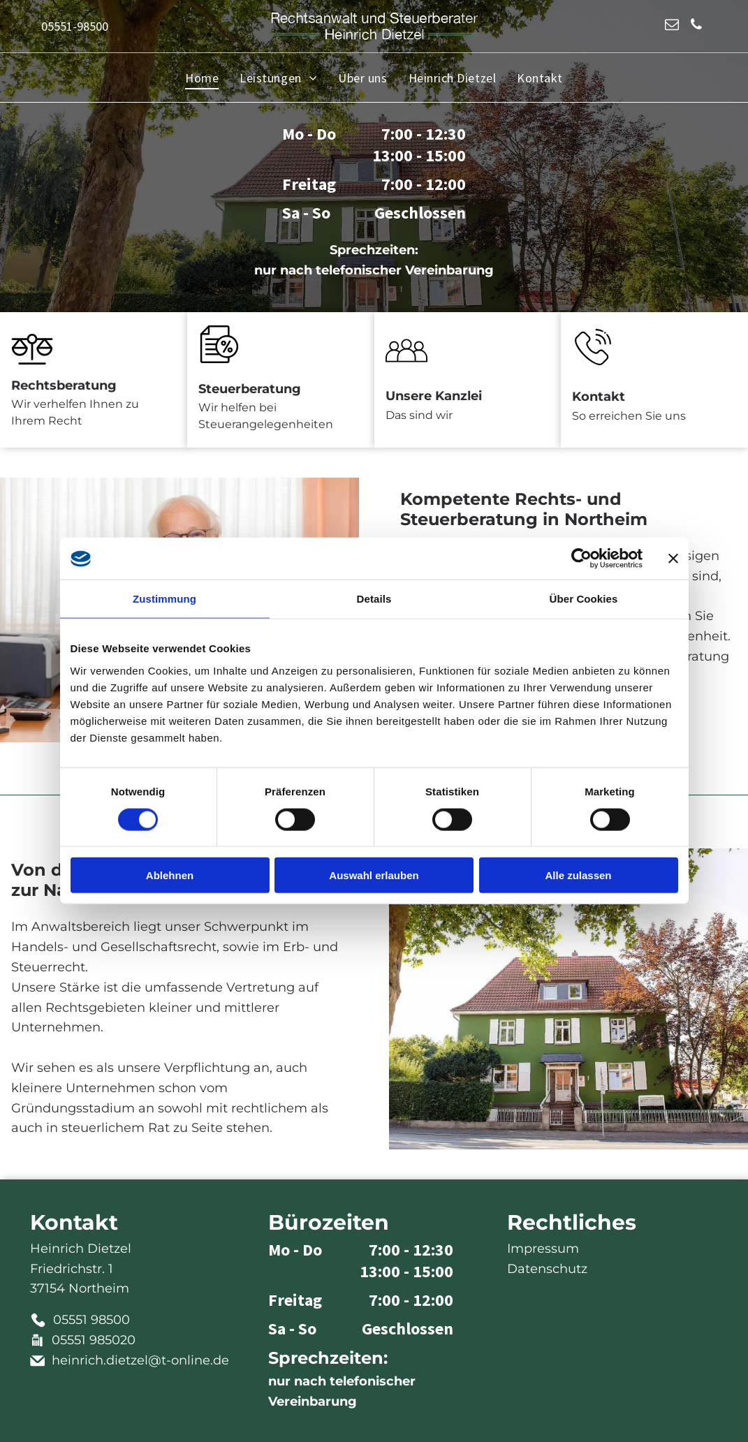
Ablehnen (169, 875)
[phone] (696, 26)
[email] (671, 26)
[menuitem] (202, 77)
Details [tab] (374, 599)
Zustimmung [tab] (164, 599)
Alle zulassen (578, 875)
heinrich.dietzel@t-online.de (140, 1360)
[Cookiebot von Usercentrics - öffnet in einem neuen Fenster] (581, 558)
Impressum (543, 1248)
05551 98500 (91, 1319)
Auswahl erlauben (373, 875)
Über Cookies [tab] (584, 599)
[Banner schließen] (673, 559)
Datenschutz (547, 1269)
